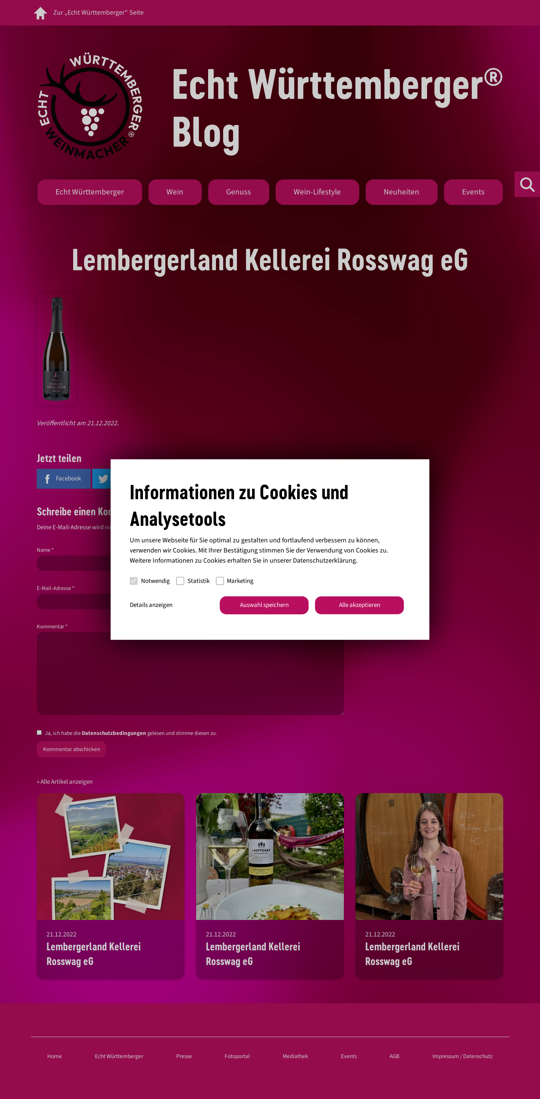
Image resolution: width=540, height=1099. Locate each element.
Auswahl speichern (264, 605)
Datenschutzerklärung (324, 560)
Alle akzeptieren (359, 605)
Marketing (235, 580)
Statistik (193, 580)
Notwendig (150, 580)
